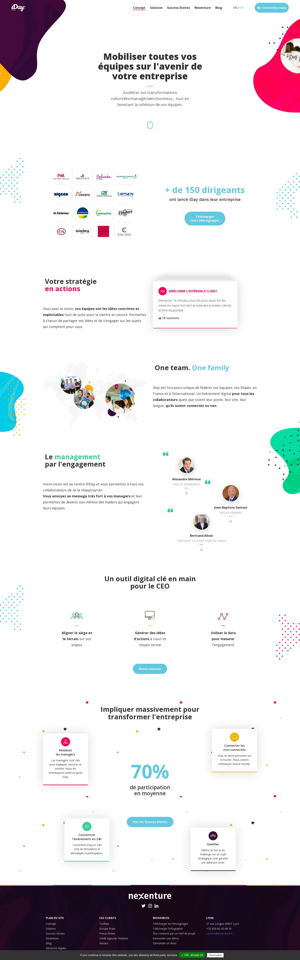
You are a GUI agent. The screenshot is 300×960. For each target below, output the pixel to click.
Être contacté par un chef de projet (174, 933)
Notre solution (150, 669)
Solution (156, 8)
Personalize (215, 955)
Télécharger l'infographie (168, 928)
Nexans (104, 943)
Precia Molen (107, 933)
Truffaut (104, 923)
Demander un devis (164, 943)
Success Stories (178, 8)
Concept (139, 8)
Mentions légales (56, 948)
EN (235, 8)
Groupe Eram (107, 928)
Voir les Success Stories (150, 822)
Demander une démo (166, 938)
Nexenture (202, 8)
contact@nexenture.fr (219, 933)
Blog (218, 8)
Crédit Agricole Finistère (113, 938)
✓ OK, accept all (192, 955)
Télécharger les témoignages (170, 923)
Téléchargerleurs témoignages (205, 219)
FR (241, 8)
